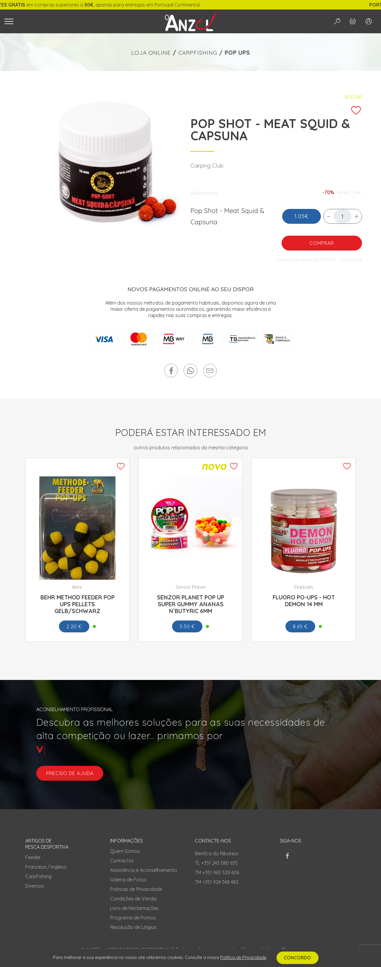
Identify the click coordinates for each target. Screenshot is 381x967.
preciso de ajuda (69, 773)
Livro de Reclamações (134, 908)
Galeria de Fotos (128, 880)
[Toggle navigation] (76, 21)
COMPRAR (322, 243)
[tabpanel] (104, 167)
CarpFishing (38, 876)
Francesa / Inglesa (45, 867)
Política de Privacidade (243, 957)
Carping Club (207, 165)
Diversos (34, 886)
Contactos (122, 861)
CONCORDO (297, 957)
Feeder (33, 857)
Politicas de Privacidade (136, 889)
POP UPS (237, 52)
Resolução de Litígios (133, 927)
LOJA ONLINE (151, 52)
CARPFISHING (197, 52)
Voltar (353, 97)
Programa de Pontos (133, 918)
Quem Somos (125, 851)
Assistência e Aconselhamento (143, 870)
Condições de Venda (133, 899)
